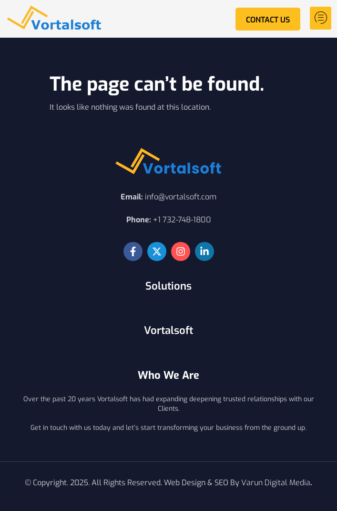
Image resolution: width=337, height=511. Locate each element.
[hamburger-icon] (320, 18)
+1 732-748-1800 (182, 220)
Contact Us (268, 20)
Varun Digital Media (275, 483)
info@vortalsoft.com (180, 197)
